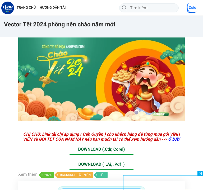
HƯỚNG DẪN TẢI (53, 8)
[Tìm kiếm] (124, 7)
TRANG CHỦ (26, 8)
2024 (48, 175)
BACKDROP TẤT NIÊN (75, 175)
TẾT (102, 175)
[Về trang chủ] (7, 8)
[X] (200, 173)
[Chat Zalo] (192, 8)
